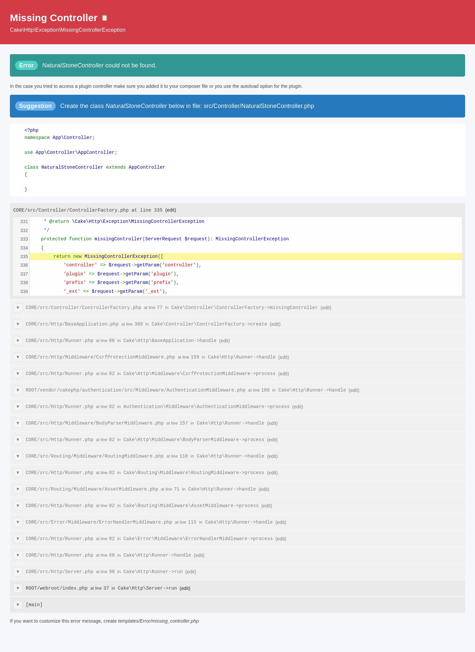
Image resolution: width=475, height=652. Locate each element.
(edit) (170, 210)
